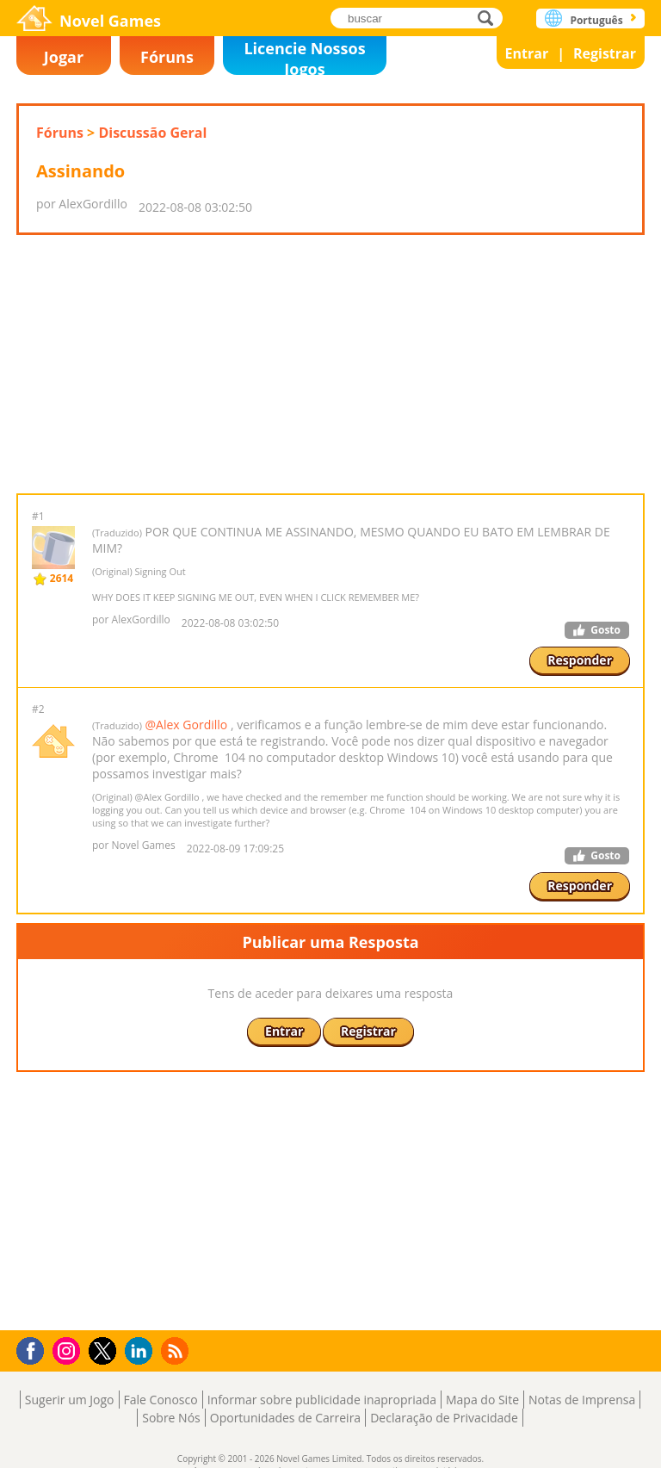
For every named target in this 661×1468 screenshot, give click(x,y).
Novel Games (110, 20)
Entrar (527, 53)
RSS (177, 1350)
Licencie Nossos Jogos (304, 56)
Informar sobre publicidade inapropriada (321, 1399)
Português (596, 20)
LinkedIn (141, 1351)
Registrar (604, 53)
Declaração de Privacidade (444, 1417)
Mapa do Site (482, 1399)
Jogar (63, 56)
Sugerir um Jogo (69, 1399)
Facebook (35, 1348)
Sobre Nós (171, 1417)
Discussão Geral (152, 132)
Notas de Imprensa (581, 1399)
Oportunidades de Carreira (285, 1417)
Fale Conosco (161, 1399)
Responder (579, 660)
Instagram (69, 1349)
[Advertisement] (329, 364)
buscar (490, 17)
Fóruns (167, 56)
